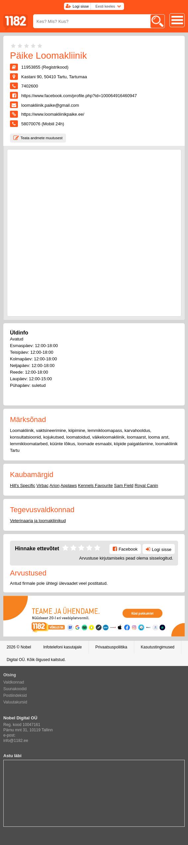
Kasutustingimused (157, 647)
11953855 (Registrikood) (44, 67)
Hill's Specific (22, 485)
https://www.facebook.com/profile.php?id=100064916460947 (79, 95)
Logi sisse (81, 6)
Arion (54, 485)
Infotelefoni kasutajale (62, 647)
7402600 (29, 86)
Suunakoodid (15, 689)
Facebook (128, 549)
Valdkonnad (13, 682)
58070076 (30, 123)
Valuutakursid (15, 702)
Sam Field (124, 485)
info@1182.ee (15, 740)
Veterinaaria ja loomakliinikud (38, 520)
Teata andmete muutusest (42, 138)
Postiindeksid (15, 695)
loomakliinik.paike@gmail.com (50, 105)
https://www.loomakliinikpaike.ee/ (52, 114)
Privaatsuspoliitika (111, 647)
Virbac (42, 485)
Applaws (69, 485)
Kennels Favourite (95, 485)
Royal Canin (146, 485)
